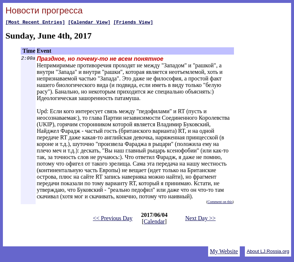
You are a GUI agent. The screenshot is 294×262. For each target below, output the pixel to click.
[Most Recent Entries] (35, 23)
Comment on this (220, 203)
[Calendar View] (89, 23)
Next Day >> (200, 219)
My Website (224, 251)
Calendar (154, 222)
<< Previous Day (112, 219)
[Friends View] (133, 23)
